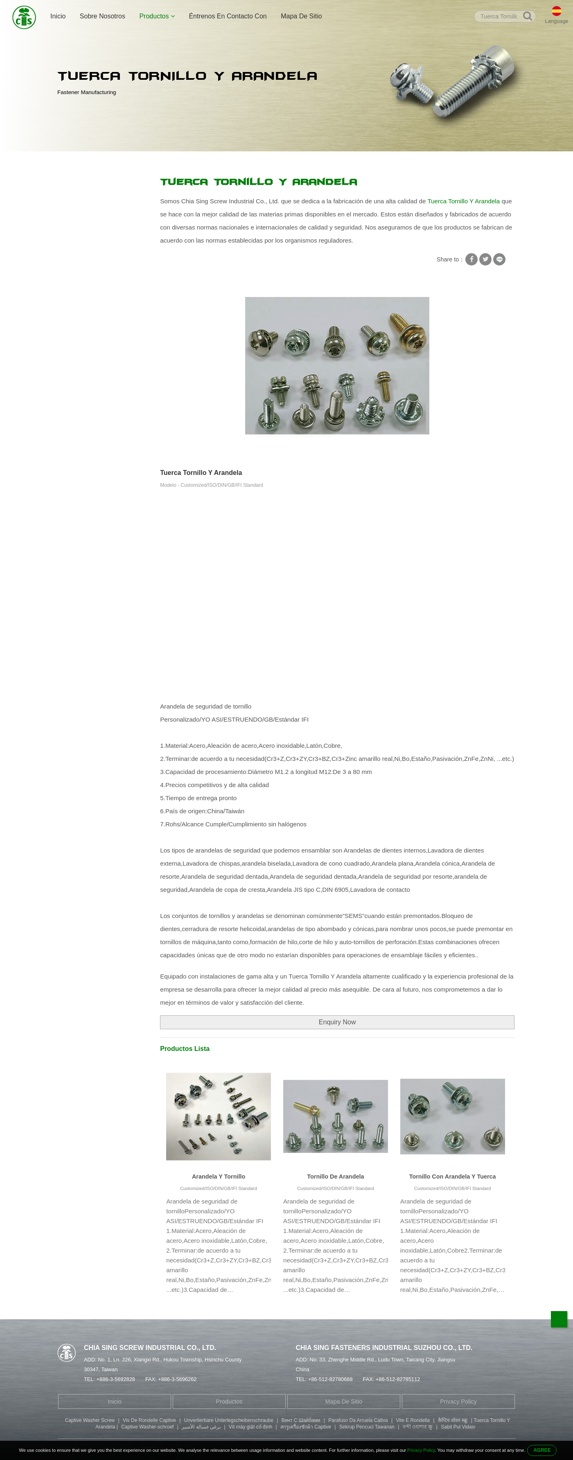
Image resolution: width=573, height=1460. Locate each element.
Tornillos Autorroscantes (94, 242)
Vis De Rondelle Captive (149, 1420)
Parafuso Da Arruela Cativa (358, 1420)
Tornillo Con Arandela (91, 201)
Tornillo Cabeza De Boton (96, 338)
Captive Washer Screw (90, 1420)
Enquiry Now (337, 1022)
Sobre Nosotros (102, 16)
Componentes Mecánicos (96, 370)
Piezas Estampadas (89, 354)
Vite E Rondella (413, 1420)
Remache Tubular (86, 274)
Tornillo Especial (84, 258)
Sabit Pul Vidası (458, 1427)
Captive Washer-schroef (147, 1427)
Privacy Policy (458, 1401)
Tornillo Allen (79, 306)
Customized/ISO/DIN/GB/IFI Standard (218, 1188)
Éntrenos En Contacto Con (227, 16)
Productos (156, 16)
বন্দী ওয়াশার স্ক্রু (418, 1427)
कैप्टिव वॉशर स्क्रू (453, 1420)
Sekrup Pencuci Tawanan (367, 1427)
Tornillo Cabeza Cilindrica (96, 322)
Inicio (57, 16)
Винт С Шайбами (301, 1420)
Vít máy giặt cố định (250, 1427)
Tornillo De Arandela (335, 1176)
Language (556, 21)
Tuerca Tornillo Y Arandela (256, 160)
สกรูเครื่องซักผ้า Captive (305, 1427)
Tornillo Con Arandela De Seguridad (172, 160)
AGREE (542, 1450)
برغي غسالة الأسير (201, 1427)
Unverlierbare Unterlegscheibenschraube (228, 1420)
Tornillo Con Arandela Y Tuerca (452, 1176)
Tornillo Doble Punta (89, 290)
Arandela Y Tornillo (218, 1176)
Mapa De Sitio (301, 16)
